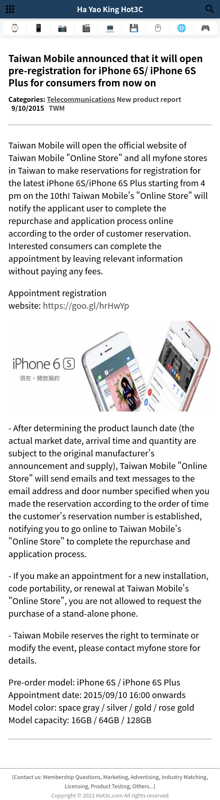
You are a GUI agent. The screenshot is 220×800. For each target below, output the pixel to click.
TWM (57, 108)
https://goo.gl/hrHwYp (86, 305)
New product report (149, 99)
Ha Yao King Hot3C (110, 9)
